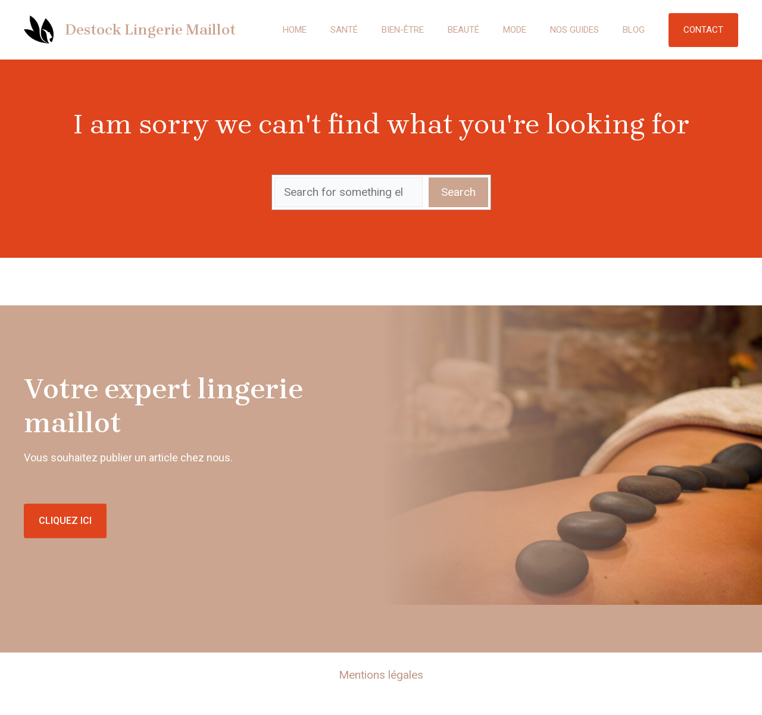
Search (458, 192)
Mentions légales (381, 675)
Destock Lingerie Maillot (150, 29)
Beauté (463, 29)
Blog (634, 29)
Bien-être (403, 29)
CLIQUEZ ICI (65, 520)
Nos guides (574, 29)
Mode (514, 29)
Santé (344, 29)
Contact (703, 29)
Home (295, 29)
